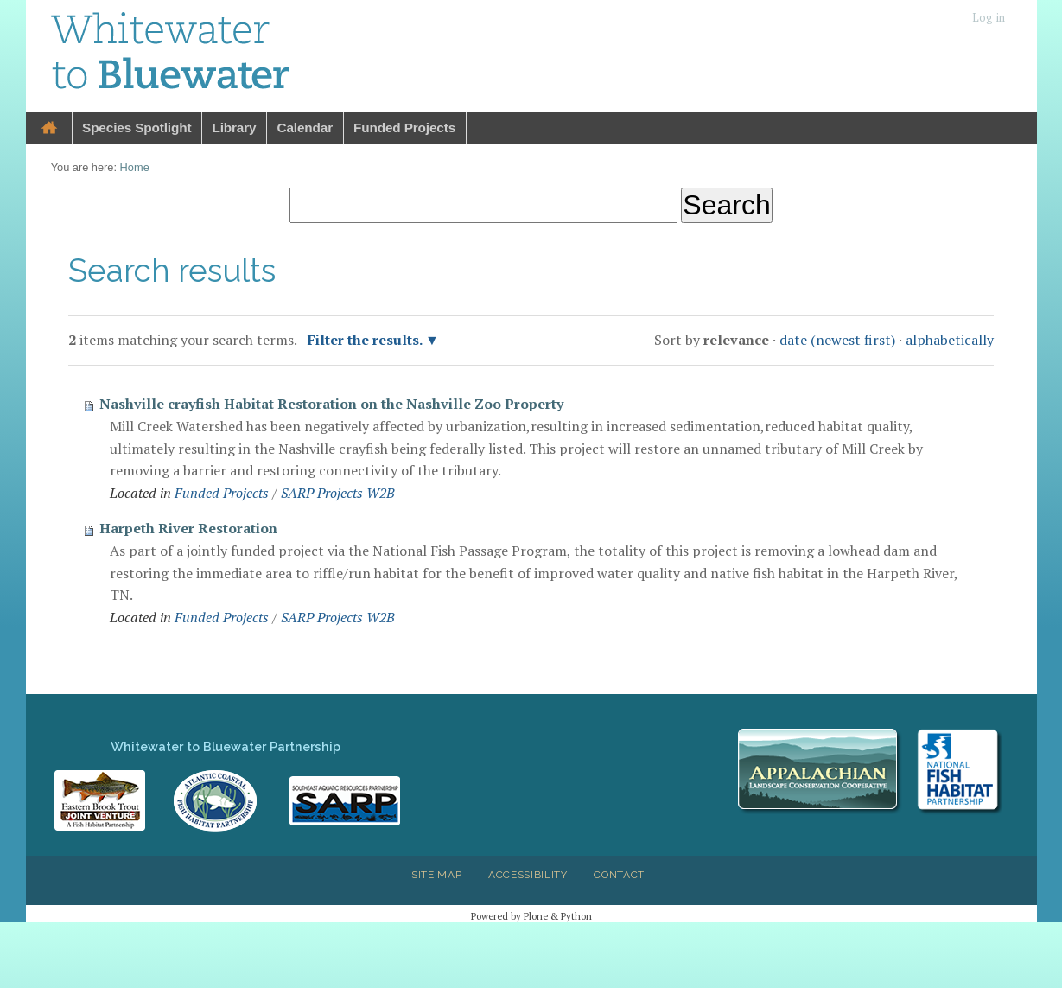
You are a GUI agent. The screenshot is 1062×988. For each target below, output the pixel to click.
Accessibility (528, 875)
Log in (988, 17)
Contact (619, 875)
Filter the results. (366, 339)
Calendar (305, 127)
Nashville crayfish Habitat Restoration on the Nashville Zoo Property (331, 403)
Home (49, 128)
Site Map (436, 875)
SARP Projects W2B (338, 492)
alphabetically (950, 339)
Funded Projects (404, 127)
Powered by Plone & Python (531, 915)
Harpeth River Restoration (188, 528)
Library (234, 127)
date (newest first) (837, 339)
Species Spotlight (136, 127)
